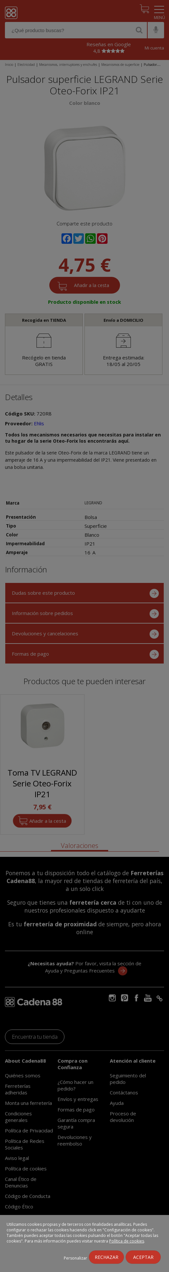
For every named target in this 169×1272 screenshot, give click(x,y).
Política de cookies (126, 1241)
